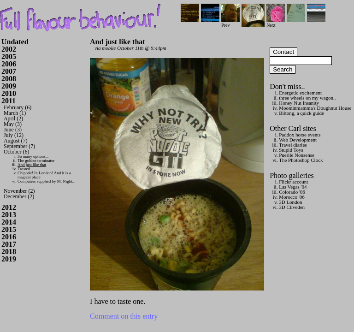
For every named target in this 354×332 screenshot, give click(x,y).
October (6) (17, 151)
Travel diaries (293, 145)
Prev (230, 23)
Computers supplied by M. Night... (47, 181)
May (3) (13, 124)
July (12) (14, 135)
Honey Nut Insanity (299, 103)
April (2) (13, 118)
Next (275, 23)
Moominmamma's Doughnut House (315, 108)
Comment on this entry (124, 316)
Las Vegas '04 (293, 187)
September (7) (19, 146)
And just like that (32, 164)
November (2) (19, 191)
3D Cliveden (292, 207)
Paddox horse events (299, 134)
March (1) (15, 113)
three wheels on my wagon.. (307, 98)
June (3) (13, 129)
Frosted (24, 168)
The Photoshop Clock (301, 160)
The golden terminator (36, 160)
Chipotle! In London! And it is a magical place (44, 175)
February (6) (17, 107)
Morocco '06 (291, 197)
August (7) (16, 140)
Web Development (298, 139)
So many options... (33, 156)
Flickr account (293, 181)
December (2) (19, 196)
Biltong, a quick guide (301, 113)
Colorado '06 (292, 192)
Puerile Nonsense (296, 155)
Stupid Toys (291, 150)
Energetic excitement (300, 92)
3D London (290, 202)
